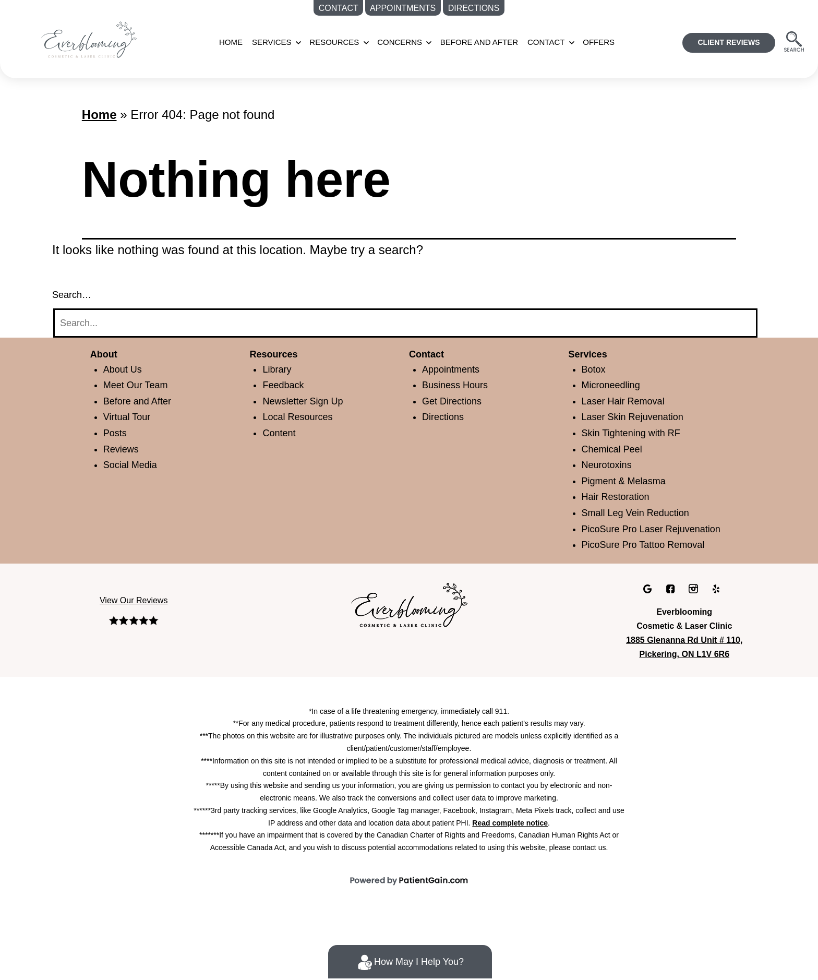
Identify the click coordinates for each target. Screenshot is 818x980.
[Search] (405, 323)
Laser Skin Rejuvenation (636, 416)
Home (244, 42)
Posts (116, 432)
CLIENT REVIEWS (731, 42)
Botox (595, 369)
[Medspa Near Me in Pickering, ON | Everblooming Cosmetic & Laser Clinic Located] (102, 38)
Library (277, 369)
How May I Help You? (409, 962)
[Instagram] (694, 603)
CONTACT (536, 42)
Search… (71, 294)
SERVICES (281, 42)
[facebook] (671, 603)
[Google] (649, 603)
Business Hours (457, 384)
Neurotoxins (609, 464)
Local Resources (300, 416)
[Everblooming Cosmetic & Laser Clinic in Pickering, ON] (409, 619)
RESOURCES (338, 42)
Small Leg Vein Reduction (639, 512)
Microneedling (614, 384)
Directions (445, 416)
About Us (124, 369)
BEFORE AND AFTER (473, 42)
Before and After (142, 401)
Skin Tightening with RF (634, 432)
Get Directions (455, 401)
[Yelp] (715, 603)
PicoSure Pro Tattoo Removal (649, 560)
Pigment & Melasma (628, 480)
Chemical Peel (614, 449)
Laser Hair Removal (626, 401)
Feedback (285, 384)
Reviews (122, 449)
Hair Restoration (619, 496)
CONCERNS (400, 42)
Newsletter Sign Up (306, 401)
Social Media (132, 464)
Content (281, 432)
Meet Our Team (139, 384)
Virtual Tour (130, 416)
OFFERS (587, 42)
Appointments (455, 369)
